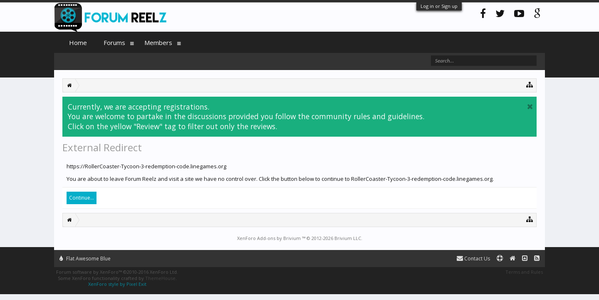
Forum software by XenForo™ (117, 272)
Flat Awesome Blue (85, 258)
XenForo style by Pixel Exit (117, 284)
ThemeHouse (160, 278)
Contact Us (473, 258)
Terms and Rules (524, 272)
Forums (114, 42)
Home (78, 42)
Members (158, 42)
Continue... (81, 197)
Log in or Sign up (439, 6)
